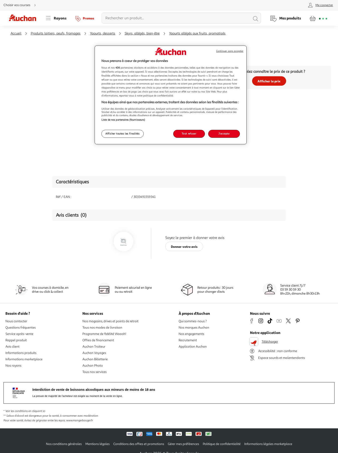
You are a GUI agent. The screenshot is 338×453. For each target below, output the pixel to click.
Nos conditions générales (64, 444)
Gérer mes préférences (183, 444)
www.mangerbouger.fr (79, 420)
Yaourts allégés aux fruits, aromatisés (197, 33)
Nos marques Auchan (194, 328)
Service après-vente (19, 334)
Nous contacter (16, 321)
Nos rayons (13, 366)
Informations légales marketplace (268, 444)
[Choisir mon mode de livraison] (22, 5)
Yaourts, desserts (102, 33)
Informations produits (20, 353)
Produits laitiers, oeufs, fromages (56, 33)
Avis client (12, 347)
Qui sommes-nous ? (193, 321)
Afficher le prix (268, 81)
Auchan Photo (92, 366)
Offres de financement (98, 340)
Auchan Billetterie (95, 359)
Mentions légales (97, 444)
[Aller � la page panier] (318, 18)
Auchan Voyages (94, 353)
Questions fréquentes (20, 328)
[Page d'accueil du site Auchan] (24, 18)
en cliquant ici (36, 411)
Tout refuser (189, 133)
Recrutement (188, 340)
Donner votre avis (184, 247)
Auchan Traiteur (93, 347)
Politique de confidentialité (222, 444)
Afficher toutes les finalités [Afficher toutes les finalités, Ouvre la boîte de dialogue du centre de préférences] (122, 133)
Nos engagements (191, 334)
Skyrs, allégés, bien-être (142, 33)
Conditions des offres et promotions (138, 444)
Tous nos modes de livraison (102, 328)
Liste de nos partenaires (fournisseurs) (123, 119)
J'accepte (224, 133)
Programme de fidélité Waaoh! (104, 334)
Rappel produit (16, 340)
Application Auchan (193, 347)
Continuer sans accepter (229, 51)
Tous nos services (94, 372)
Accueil (16, 33)
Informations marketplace (23, 359)
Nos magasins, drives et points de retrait (110, 321)
